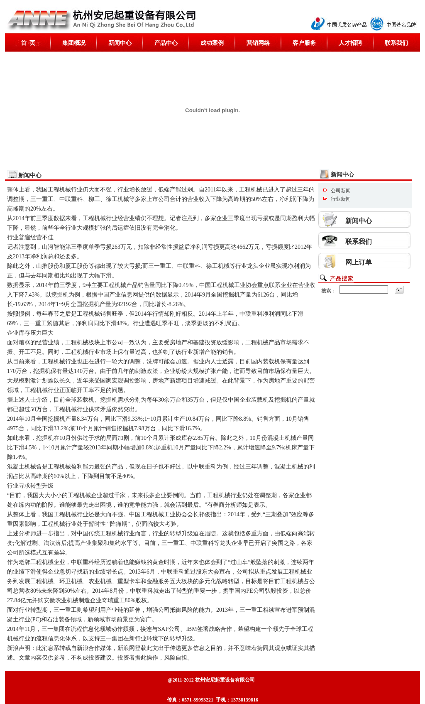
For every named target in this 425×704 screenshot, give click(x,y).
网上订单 (358, 262)
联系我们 (396, 43)
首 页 (28, 43)
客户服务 (304, 43)
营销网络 (258, 43)
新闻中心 (120, 43)
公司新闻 (341, 191)
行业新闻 (341, 199)
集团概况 (73, 43)
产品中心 (166, 43)
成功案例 (212, 43)
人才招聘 (350, 43)
